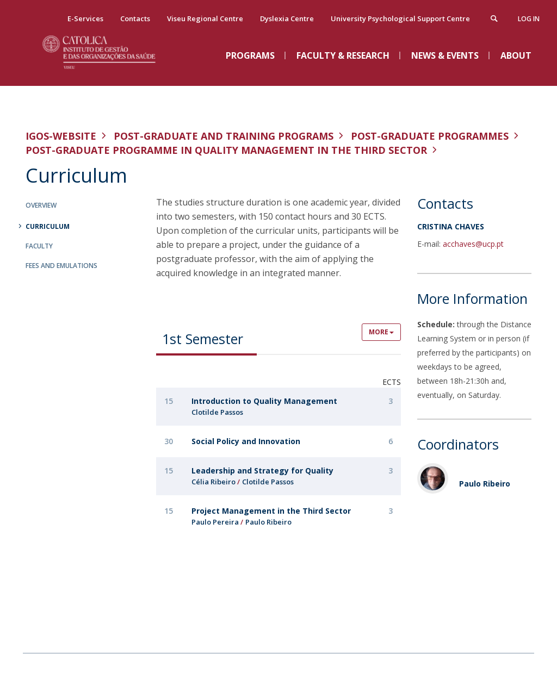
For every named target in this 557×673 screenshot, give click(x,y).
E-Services (85, 18)
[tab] (206, 338)
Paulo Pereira (215, 522)
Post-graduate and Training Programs (223, 135)
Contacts (135, 18)
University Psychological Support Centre (400, 18)
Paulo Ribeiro (268, 522)
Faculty (39, 246)
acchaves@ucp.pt (473, 244)
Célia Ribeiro (213, 482)
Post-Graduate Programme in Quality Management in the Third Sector (226, 150)
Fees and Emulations (61, 265)
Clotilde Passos (217, 412)
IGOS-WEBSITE (61, 135)
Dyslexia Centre (287, 18)
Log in (529, 18)
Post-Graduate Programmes (430, 135)
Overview (41, 205)
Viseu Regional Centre (205, 18)
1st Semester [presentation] (202, 338)
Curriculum (48, 226)
